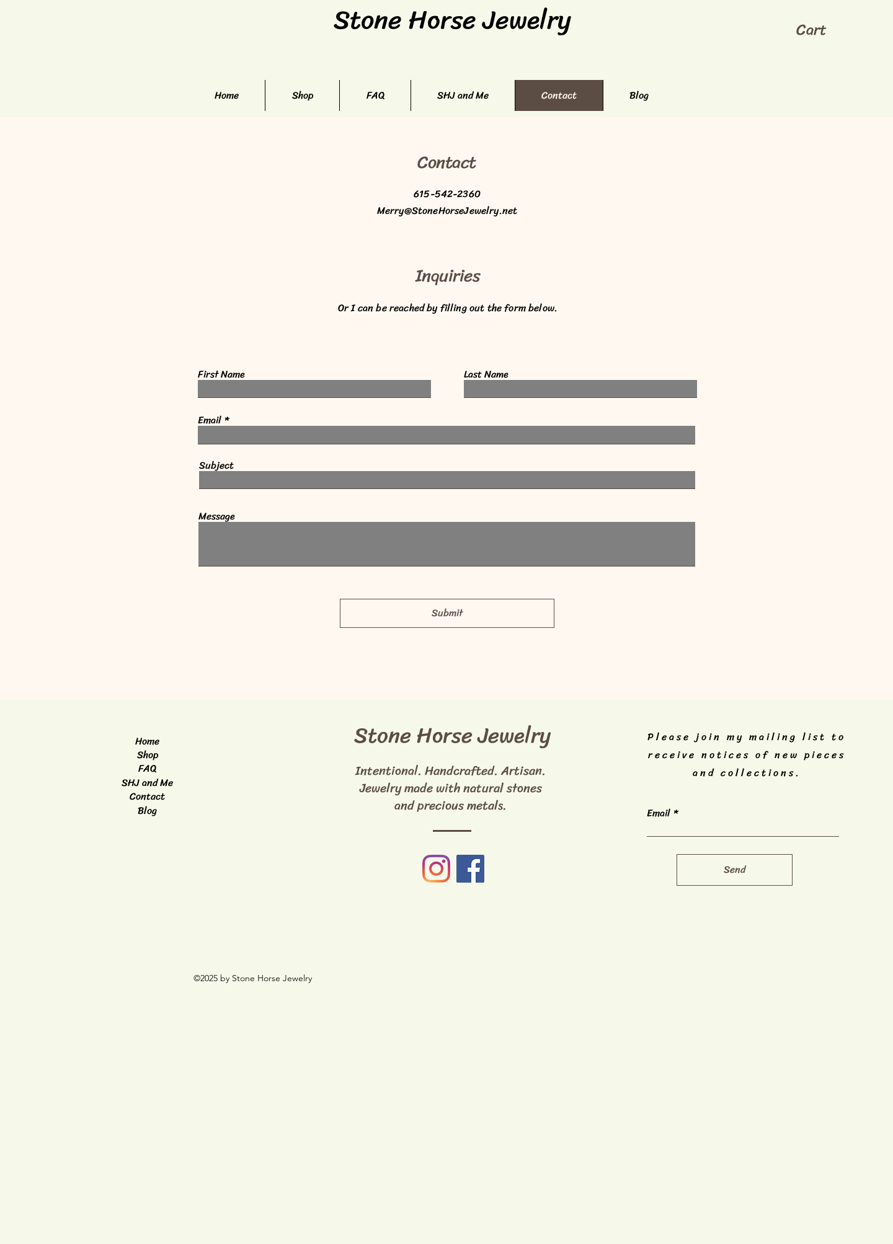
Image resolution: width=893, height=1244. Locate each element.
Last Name (486, 374)
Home (147, 741)
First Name (221, 374)
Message (216, 516)
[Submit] (447, 613)
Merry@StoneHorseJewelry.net (447, 210)
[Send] (735, 870)
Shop (147, 755)
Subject (216, 465)
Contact (147, 796)
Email (209, 420)
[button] (821, 29)
